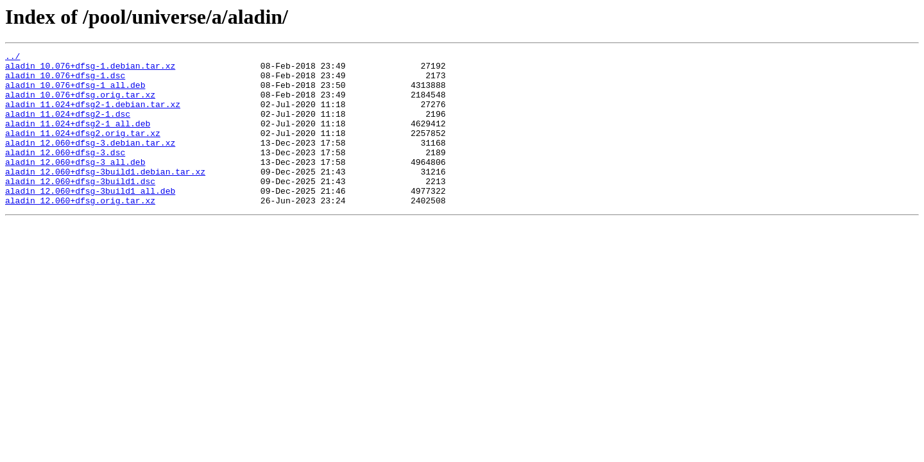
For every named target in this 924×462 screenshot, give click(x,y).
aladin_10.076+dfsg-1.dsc (65, 81)
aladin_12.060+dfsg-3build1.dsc (80, 208)
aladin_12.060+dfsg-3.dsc (65, 173)
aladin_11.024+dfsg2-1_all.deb (77, 138)
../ (12, 58)
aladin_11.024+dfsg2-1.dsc (67, 127)
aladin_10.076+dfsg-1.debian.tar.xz (90, 69)
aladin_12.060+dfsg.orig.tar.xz (80, 231)
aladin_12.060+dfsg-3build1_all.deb (90, 219)
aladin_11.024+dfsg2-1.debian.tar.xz (92, 115)
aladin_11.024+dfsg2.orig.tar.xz (82, 150)
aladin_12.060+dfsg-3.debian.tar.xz (90, 161)
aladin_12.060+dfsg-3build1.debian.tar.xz (105, 196)
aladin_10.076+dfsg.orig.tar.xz (80, 104)
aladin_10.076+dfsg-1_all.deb (75, 92)
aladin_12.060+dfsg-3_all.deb (75, 185)
